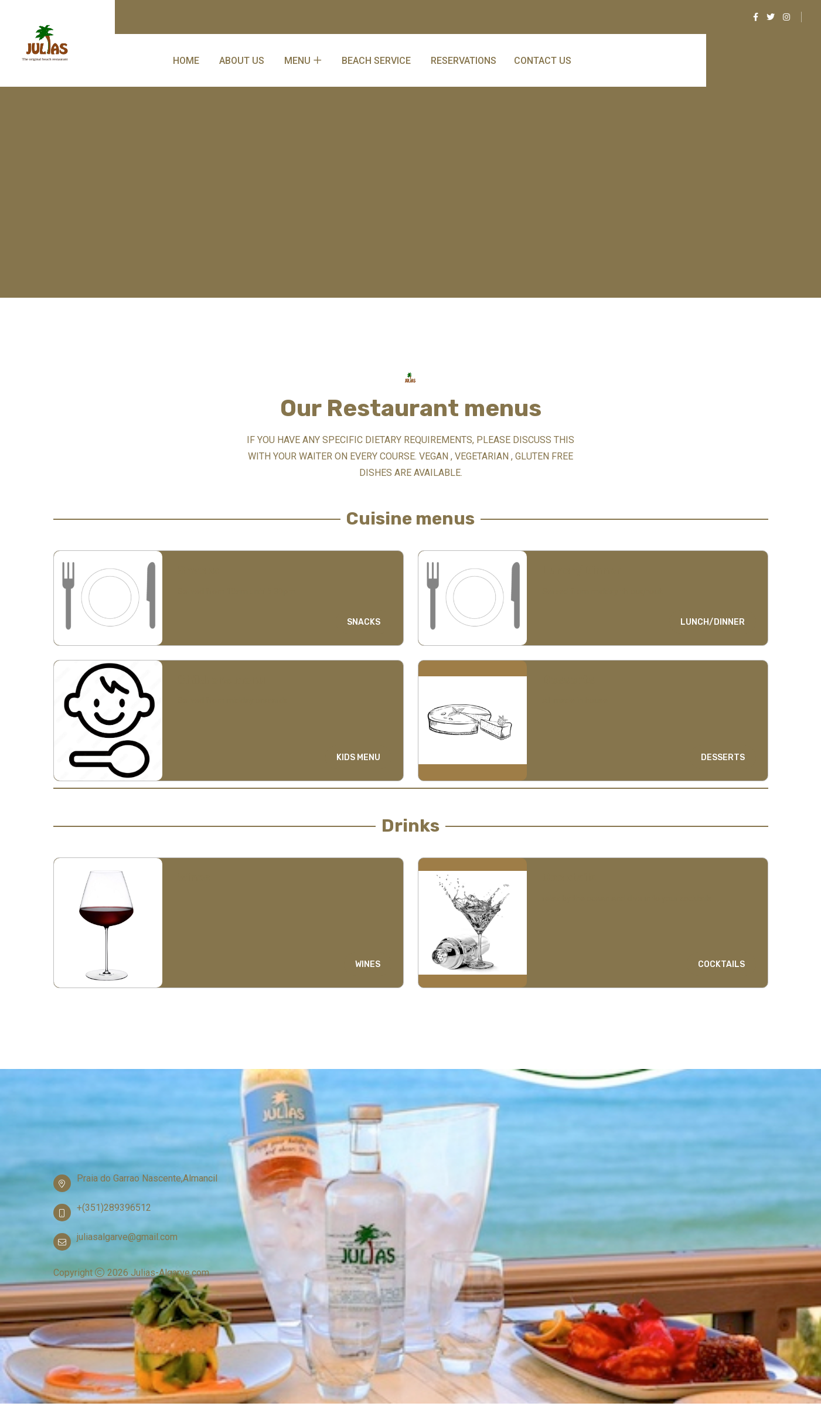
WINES (367, 964)
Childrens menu (221, 680)
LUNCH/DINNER (712, 622)
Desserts (568, 680)
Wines (194, 877)
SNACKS (363, 622)
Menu (297, 60)
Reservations (463, 60)
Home (186, 60)
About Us (241, 60)
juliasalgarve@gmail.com (127, 1236)
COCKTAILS (721, 964)
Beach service (376, 60)
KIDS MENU (358, 757)
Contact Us (542, 60)
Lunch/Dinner (581, 570)
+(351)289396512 (114, 1207)
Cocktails (569, 877)
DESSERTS (723, 757)
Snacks (198, 570)
